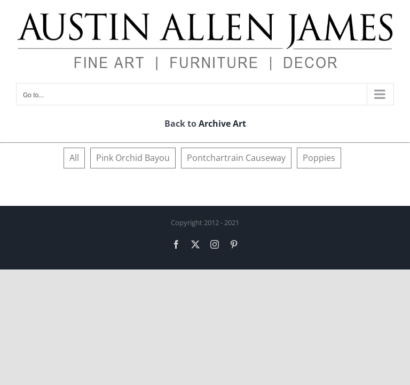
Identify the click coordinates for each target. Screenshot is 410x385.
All (74, 158)
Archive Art (222, 123)
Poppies (319, 158)
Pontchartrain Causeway (236, 158)
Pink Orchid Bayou (133, 158)
